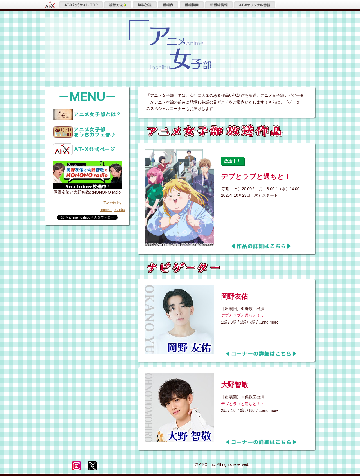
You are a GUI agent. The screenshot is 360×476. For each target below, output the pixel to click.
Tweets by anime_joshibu (112, 206)
